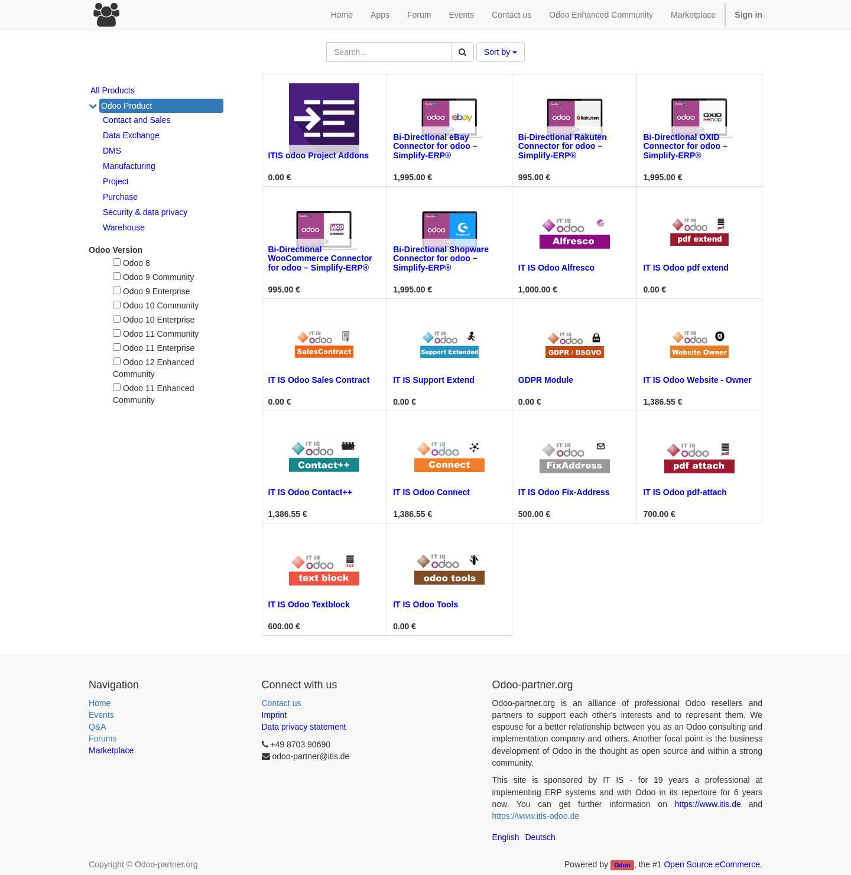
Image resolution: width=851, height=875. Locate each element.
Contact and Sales (136, 120)
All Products (112, 90)
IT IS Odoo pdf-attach (685, 492)
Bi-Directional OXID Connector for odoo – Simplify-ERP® (685, 146)
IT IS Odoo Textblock (309, 604)
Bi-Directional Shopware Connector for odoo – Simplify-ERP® (441, 258)
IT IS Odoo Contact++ (310, 492)
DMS (112, 150)
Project (116, 181)
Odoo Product (126, 105)
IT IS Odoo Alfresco (556, 267)
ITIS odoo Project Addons (318, 155)
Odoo (622, 865)
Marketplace (693, 14)
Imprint (274, 715)
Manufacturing (129, 166)
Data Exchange (131, 135)
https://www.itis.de (708, 804)
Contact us (281, 703)
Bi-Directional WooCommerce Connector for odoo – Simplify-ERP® (320, 258)
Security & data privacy (145, 212)
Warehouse (124, 227)
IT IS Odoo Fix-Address (564, 492)
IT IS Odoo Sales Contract (319, 380)
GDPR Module (545, 380)
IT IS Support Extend (434, 380)
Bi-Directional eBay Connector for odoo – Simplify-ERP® (435, 146)
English (505, 837)
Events (101, 715)
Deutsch (540, 837)
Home (100, 703)
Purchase (120, 196)
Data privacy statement (304, 726)
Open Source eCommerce (712, 864)
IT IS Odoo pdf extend (686, 267)
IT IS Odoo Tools (425, 604)
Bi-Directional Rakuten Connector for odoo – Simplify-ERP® (562, 146)
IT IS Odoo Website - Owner (697, 380)
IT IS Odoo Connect (431, 492)
